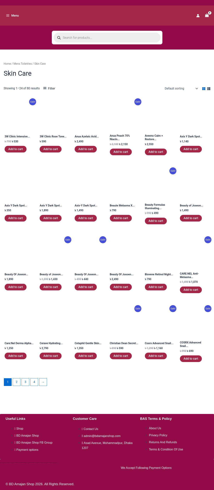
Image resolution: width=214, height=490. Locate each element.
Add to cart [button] (15, 149)
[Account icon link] (198, 15)
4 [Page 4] (34, 386)
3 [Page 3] (25, 386)
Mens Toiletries (22, 63)
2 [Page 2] (16, 386)
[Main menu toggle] (12, 15)
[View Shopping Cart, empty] (206, 15)
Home (7, 63)
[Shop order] (181, 88)
